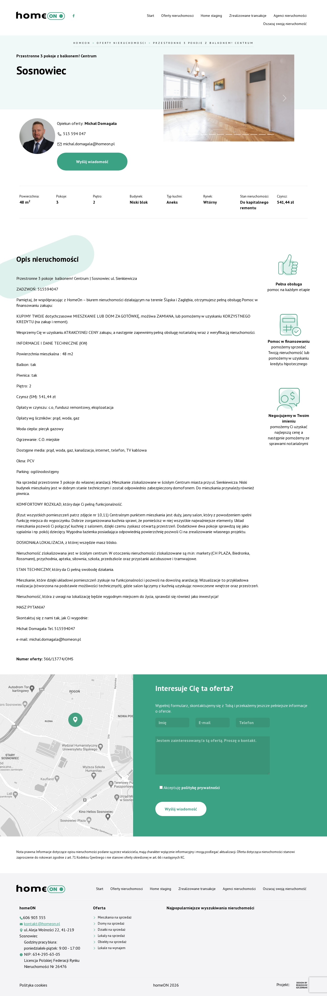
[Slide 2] (195, 134)
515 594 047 (74, 133)
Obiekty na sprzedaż (112, 942)
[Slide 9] (253, 134)
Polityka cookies (33, 985)
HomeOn (81, 43)
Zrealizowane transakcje (247, 15)
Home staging (211, 15)
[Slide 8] (245, 134)
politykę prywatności (200, 787)
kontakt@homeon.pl (42, 923)
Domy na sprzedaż (111, 923)
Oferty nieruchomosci (177, 15)
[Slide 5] (220, 134)
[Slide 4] (212, 134)
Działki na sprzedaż (111, 929)
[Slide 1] (187, 134)
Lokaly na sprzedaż (111, 936)
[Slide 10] (262, 134)
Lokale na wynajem (111, 948)
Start (150, 15)
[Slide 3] (204, 134)
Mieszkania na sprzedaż (115, 917)
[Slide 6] (229, 134)
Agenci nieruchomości (290, 15)
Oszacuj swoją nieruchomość (285, 23)
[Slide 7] (237, 134)
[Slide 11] (270, 134)
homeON (161, 985)
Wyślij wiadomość (92, 161)
